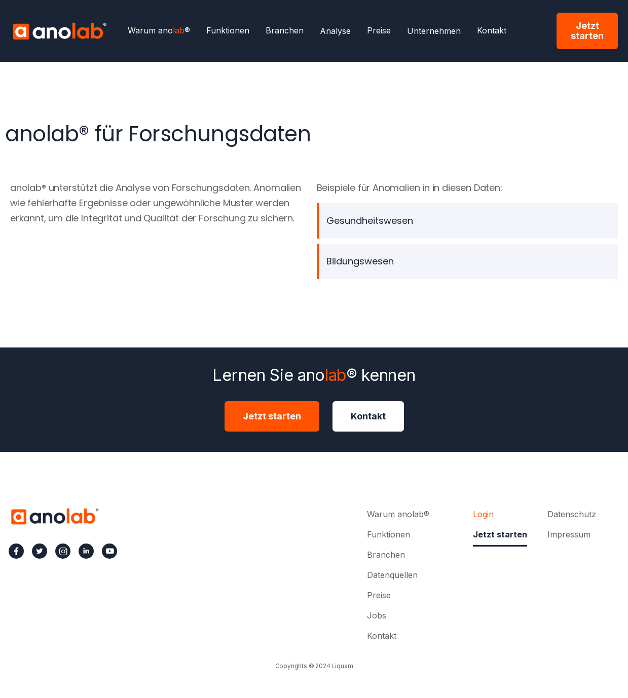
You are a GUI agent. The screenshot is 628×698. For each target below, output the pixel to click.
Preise (379, 30)
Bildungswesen (360, 261)
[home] (59, 31)
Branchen (285, 30)
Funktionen (227, 30)
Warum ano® (159, 30)
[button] (335, 30)
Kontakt (491, 30)
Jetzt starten (587, 30)
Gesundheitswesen (369, 220)
